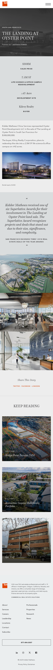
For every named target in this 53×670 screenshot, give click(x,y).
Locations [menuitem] (6, 623)
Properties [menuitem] (30, 610)
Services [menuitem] (5, 610)
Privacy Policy (22, 664)
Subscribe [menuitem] (6, 632)
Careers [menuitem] (5, 614)
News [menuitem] (28, 618)
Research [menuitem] (30, 614)
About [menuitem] (4, 605)
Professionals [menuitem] (31, 605)
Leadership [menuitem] (6, 618)
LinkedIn (36, 386)
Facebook (26, 386)
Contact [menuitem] (5, 627)
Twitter (16, 386)
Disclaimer (31, 664)
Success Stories (20, 45)
